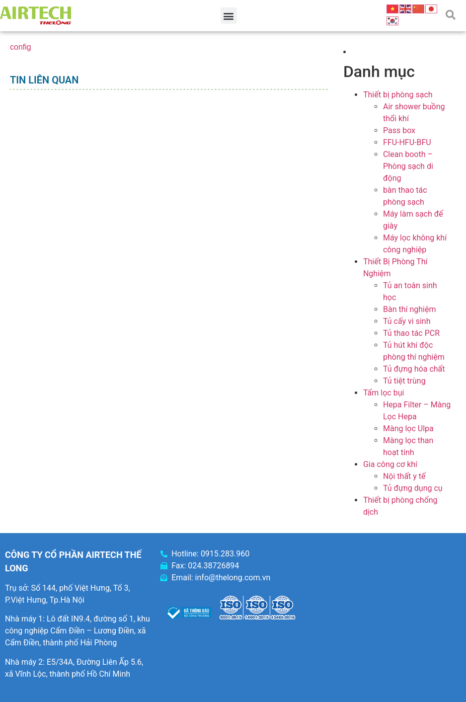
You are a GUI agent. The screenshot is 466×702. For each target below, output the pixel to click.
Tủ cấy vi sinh (407, 321)
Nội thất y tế (404, 476)
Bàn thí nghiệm (409, 309)
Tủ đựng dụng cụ (413, 488)
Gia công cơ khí (390, 464)
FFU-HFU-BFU (407, 142)
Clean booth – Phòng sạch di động (408, 166)
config (20, 47)
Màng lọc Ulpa (408, 428)
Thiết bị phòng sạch (398, 94)
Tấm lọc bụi (383, 392)
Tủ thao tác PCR (411, 333)
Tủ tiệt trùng (404, 381)
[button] (229, 15)
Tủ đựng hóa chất (414, 369)
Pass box (399, 130)
